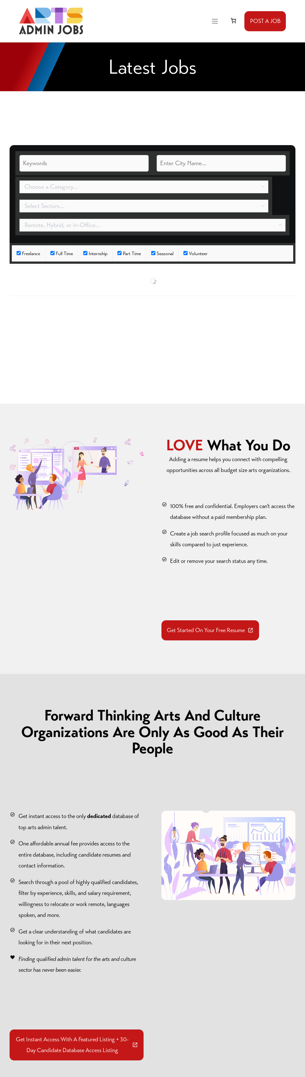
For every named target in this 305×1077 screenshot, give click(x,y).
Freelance (31, 253)
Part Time (132, 253)
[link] (233, 20)
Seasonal (165, 253)
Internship (98, 253)
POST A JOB (265, 21)
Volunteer (198, 253)
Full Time (64, 253)
